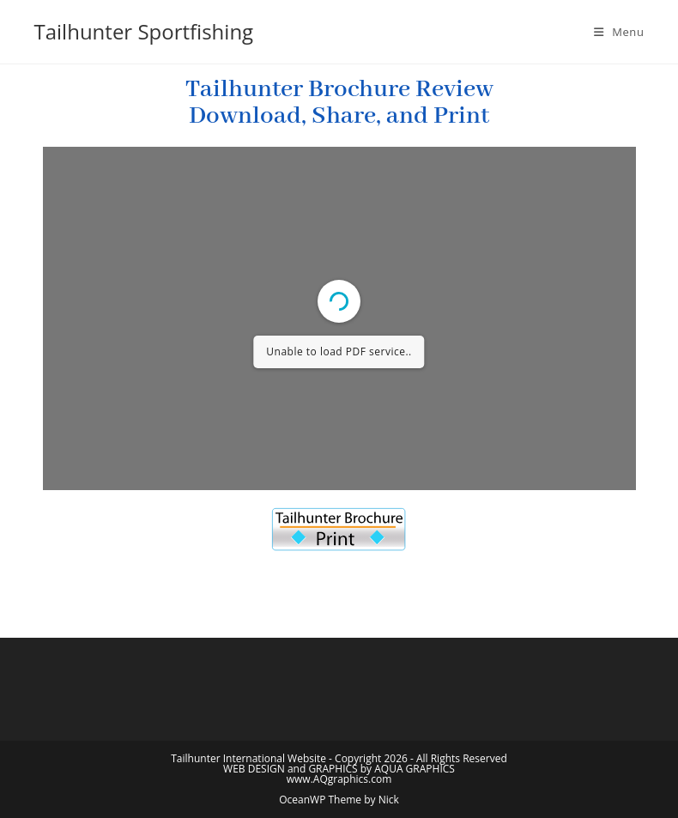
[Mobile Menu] (619, 31)
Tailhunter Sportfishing (144, 31)
